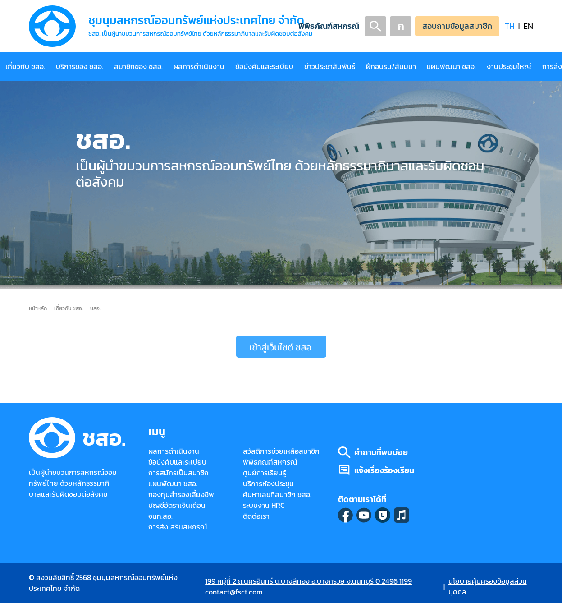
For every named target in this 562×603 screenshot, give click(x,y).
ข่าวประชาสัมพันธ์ (329, 66)
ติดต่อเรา (256, 516)
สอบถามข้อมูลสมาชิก (457, 26)
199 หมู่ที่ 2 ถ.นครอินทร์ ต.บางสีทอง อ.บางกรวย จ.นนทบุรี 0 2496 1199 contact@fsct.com (308, 586)
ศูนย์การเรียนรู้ (264, 473)
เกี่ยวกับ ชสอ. (25, 66)
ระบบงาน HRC (264, 505)
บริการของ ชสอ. (79, 66)
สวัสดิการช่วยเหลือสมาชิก (281, 451)
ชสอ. (95, 308)
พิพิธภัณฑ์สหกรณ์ (328, 26)
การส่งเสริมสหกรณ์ (177, 527)
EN (528, 26)
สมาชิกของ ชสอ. (138, 66)
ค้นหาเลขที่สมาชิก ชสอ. (277, 494)
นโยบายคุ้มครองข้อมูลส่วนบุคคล (487, 586)
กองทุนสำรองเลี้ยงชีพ (181, 494)
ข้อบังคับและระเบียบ (264, 66)
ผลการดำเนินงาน (199, 66)
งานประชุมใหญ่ (509, 66)
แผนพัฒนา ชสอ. (451, 66)
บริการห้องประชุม (268, 484)
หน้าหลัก (38, 308)
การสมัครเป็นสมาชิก (178, 473)
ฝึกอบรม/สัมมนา (391, 66)
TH (510, 26)
